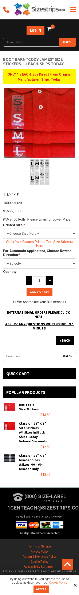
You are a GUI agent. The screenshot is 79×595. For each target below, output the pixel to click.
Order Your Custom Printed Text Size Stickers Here (39, 244)
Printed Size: (14, 225)
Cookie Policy (58, 582)
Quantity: (10, 272)
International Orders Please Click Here (38, 314)
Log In (35, 30)
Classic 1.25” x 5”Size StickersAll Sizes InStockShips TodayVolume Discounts (33, 432)
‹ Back (65, 340)
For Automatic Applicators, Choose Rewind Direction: (37, 253)
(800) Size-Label (39, 497)
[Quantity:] (39, 280)
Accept (41, 589)
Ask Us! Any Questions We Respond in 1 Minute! (39, 326)
